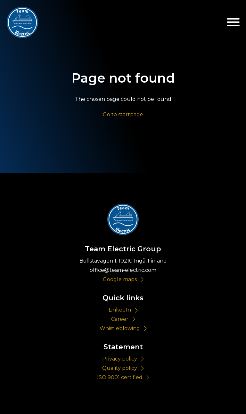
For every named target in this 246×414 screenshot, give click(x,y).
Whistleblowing (120, 328)
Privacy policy (119, 359)
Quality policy (119, 368)
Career (119, 319)
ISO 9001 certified (120, 377)
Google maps (120, 279)
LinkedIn (120, 310)
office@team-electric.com (123, 270)
